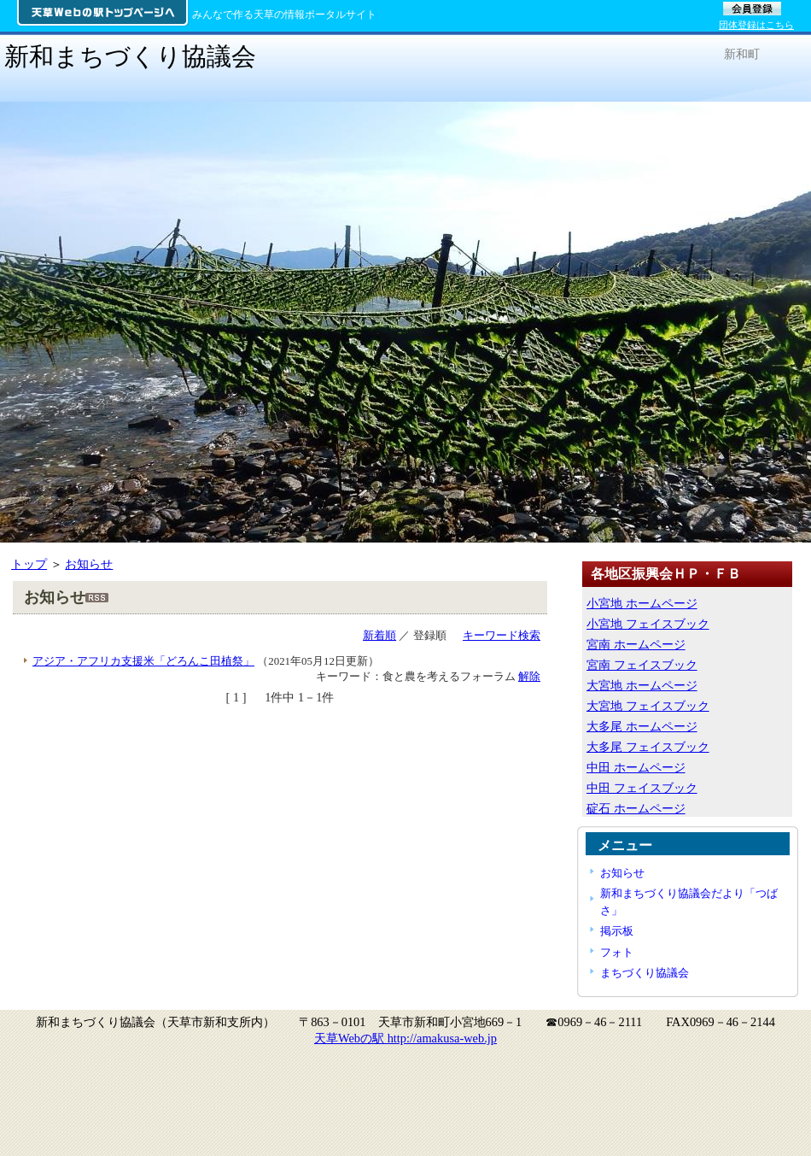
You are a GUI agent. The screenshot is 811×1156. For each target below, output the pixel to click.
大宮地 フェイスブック (647, 706)
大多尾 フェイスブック (647, 747)
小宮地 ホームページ (641, 603)
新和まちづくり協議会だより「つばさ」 (689, 901)
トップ (29, 564)
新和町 (742, 54)
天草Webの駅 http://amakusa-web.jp (405, 1038)
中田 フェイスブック (641, 788)
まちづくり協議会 (644, 972)
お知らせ (89, 564)
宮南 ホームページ (636, 644)
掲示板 (616, 930)
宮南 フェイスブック (641, 665)
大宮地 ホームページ (641, 685)
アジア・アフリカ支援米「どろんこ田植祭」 (143, 660)
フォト (616, 952)
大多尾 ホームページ (641, 726)
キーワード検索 (501, 635)
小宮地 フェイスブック (647, 624)
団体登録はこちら (756, 25)
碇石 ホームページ (636, 808)
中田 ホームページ (636, 767)
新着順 (379, 635)
